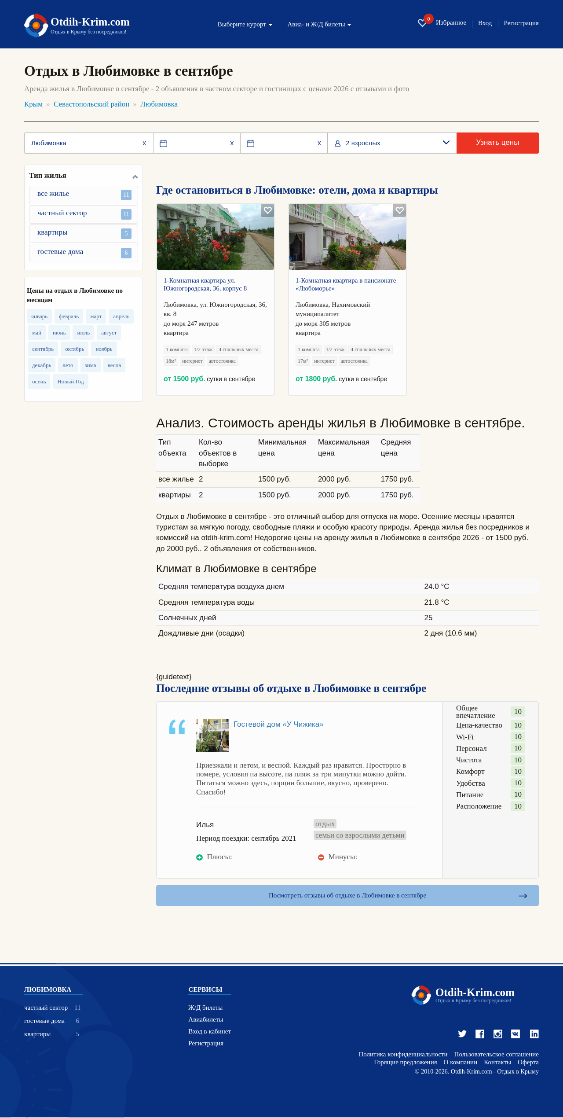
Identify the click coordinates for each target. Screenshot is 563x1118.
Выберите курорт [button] (245, 24)
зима (90, 365)
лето (67, 365)
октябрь (74, 349)
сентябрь (43, 349)
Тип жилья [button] (47, 176)
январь (39, 316)
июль (83, 332)
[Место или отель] (88, 143)
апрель (121, 316)
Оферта (528, 1062)
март (96, 316)
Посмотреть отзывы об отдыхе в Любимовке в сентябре (347, 895)
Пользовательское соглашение (496, 1055)
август (109, 332)
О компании (461, 1062)
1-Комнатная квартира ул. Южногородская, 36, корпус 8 (205, 284)
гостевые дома (84, 252)
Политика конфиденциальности (402, 1055)
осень (39, 381)
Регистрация (521, 23)
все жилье (84, 194)
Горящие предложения (405, 1062)
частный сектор (84, 214)
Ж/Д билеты (205, 1008)
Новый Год (70, 381)
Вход (485, 23)
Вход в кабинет (209, 1032)
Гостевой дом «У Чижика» (279, 724)
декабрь (41, 365)
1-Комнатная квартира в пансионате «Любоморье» (346, 284)
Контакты (497, 1062)
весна (114, 365)
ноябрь (103, 349)
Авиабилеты (205, 1020)
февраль (69, 316)
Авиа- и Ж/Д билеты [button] (319, 24)
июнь (59, 332)
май (36, 332)
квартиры (84, 233)
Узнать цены (497, 142)
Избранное (441, 23)
